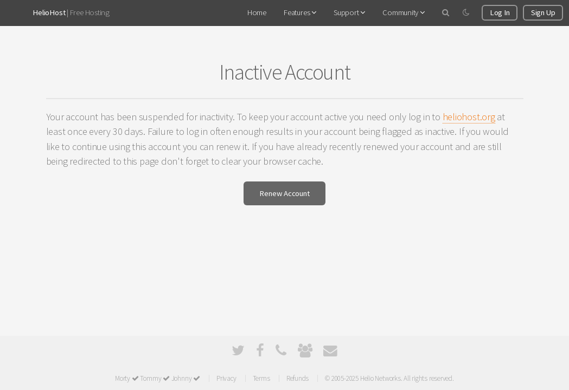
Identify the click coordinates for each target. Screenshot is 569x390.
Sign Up (543, 12)
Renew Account (284, 193)
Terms (261, 378)
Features (300, 12)
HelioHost (49, 12)
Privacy (226, 378)
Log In (500, 12)
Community (403, 12)
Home (256, 12)
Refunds (297, 378)
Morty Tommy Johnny (157, 378)
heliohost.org (469, 116)
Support (349, 12)
